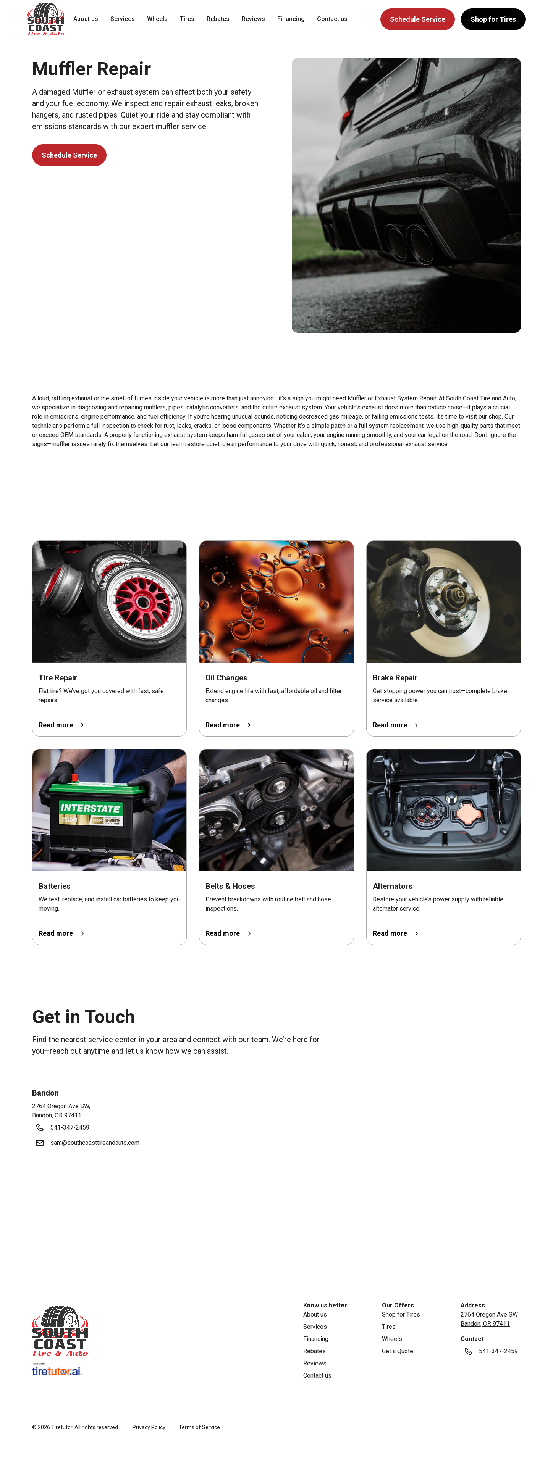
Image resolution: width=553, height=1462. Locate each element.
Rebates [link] (218, 19)
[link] (60, 1331)
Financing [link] (291, 19)
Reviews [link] (253, 19)
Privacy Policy (149, 1427)
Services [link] (122, 19)
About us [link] (85, 19)
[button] (45, 19)
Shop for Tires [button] (493, 19)
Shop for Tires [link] (401, 1314)
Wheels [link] (157, 19)
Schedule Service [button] (417, 19)
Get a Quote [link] (397, 1351)
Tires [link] (187, 19)
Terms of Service (199, 1427)
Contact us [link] (332, 19)
